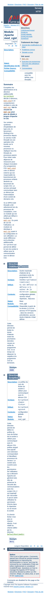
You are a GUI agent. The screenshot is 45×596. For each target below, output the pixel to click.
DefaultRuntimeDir (15, 534)
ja (12, 46)
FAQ (24, 4)
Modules (10, 4)
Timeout (33, 292)
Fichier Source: (10, 68)
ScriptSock (9, 96)
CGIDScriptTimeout (27, 30)
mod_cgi (7, 107)
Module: (11, 304)
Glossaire (30, 4)
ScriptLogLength (26, 36)
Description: (9, 50)
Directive (13, 264)
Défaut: (10, 285)
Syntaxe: (11, 280)
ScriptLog (24, 32)
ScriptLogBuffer (26, 34)
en (15, 44)
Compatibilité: (9, 71)
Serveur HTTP (16, 25)
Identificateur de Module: (14, 66)
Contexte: (11, 294)
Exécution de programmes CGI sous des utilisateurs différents (31, 64)
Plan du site (39, 4)
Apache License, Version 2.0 (23, 586)
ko (16, 46)
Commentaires (27, 68)
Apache (6, 25)
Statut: (6, 63)
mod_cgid (8, 101)
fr (9, 46)
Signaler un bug (27, 52)
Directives (18, 4)
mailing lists (19, 576)
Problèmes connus (28, 50)
